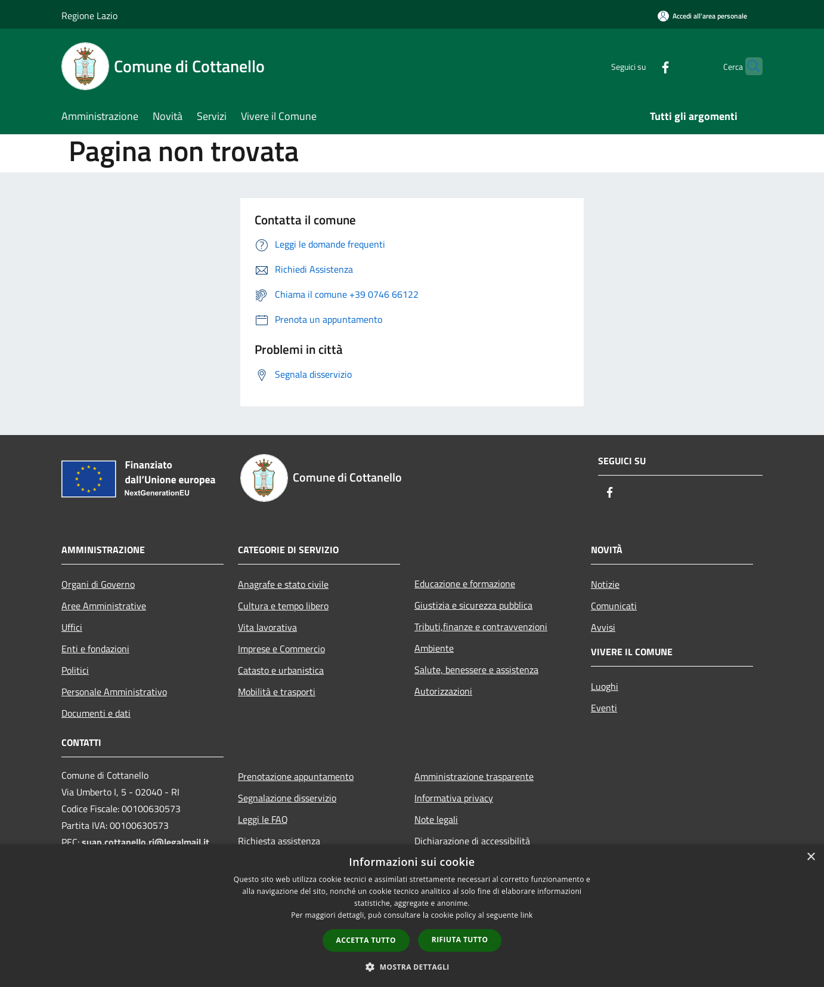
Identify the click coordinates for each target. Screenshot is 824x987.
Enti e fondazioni (95, 648)
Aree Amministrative (103, 606)
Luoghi (604, 686)
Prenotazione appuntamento (296, 776)
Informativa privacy (453, 798)
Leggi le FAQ (263, 819)
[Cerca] (748, 66)
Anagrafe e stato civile (283, 584)
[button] (412, 967)
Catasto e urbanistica (281, 670)
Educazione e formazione (464, 583)
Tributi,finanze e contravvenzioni (480, 626)
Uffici (71, 627)
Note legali (436, 819)
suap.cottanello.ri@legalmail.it (147, 842)
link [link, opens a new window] (527, 915)
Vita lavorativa (267, 627)
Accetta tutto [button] (366, 940)
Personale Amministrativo (114, 691)
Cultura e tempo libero (283, 606)
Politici (75, 670)
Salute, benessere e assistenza (476, 669)
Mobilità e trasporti (276, 691)
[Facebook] (642, 66)
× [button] (810, 857)
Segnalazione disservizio (287, 798)
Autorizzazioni (443, 691)
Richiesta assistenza (279, 841)
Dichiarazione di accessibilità (472, 841)
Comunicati (614, 606)
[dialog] (412, 915)
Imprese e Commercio (281, 648)
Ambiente (434, 648)
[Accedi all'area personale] (702, 16)
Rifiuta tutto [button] (460, 939)
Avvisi (603, 627)
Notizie (605, 584)
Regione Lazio (89, 15)
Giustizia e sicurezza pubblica (473, 605)
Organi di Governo (98, 584)
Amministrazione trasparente (474, 776)
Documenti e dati (96, 713)
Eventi (604, 708)
